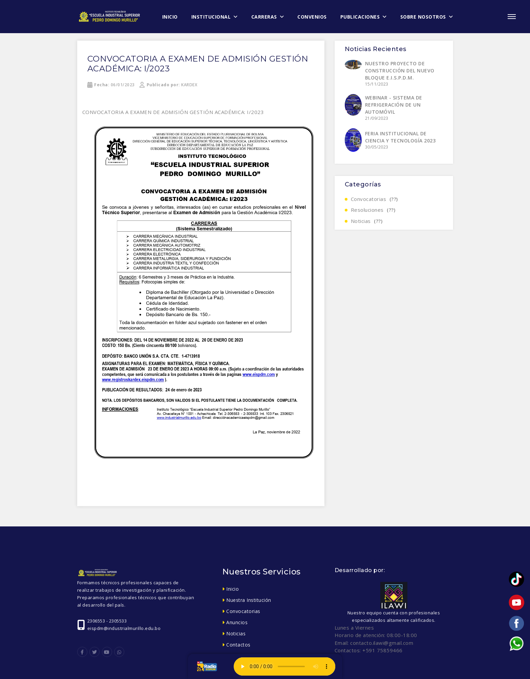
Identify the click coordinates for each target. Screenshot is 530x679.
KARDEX (168, 85)
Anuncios (237, 622)
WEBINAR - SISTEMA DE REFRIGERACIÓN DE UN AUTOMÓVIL (393, 104)
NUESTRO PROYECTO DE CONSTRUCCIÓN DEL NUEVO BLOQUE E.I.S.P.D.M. (399, 70)
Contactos (238, 644)
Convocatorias (374, 199)
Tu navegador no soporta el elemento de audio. (284, 666)
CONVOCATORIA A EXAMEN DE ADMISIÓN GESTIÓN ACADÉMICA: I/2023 (198, 63)
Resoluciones (373, 209)
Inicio (232, 589)
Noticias (367, 221)
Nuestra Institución (248, 600)
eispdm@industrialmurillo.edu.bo (124, 628)
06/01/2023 (111, 85)
